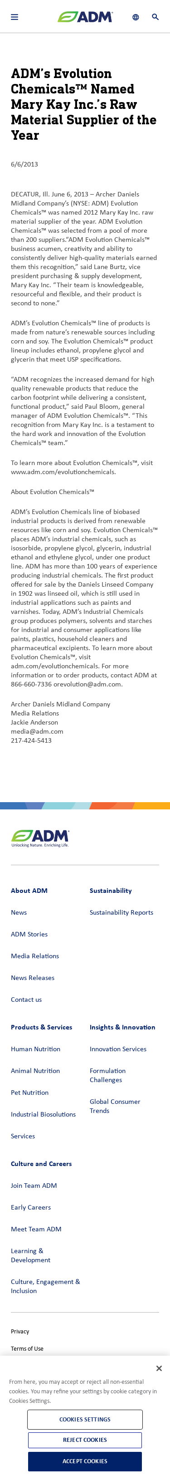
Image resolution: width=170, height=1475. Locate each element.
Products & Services (41, 1027)
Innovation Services (118, 1049)
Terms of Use (27, 1349)
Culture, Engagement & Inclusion (45, 1287)
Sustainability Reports (121, 912)
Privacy (20, 1331)
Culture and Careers (41, 1163)
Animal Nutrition (35, 1071)
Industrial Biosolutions (43, 1114)
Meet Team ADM (36, 1229)
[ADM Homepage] (85, 20)
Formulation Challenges (108, 1076)
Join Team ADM (34, 1186)
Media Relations (35, 956)
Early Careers (31, 1207)
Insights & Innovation (122, 1027)
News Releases (32, 978)
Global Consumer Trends (115, 1106)
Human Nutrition (35, 1049)
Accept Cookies (85, 1461)
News (19, 912)
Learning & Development (30, 1256)
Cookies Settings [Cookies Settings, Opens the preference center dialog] (85, 1419)
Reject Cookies (85, 1440)
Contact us (26, 1000)
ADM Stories (29, 934)
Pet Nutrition (30, 1093)
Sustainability (111, 890)
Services (23, 1136)
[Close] (159, 1368)
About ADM (29, 890)
